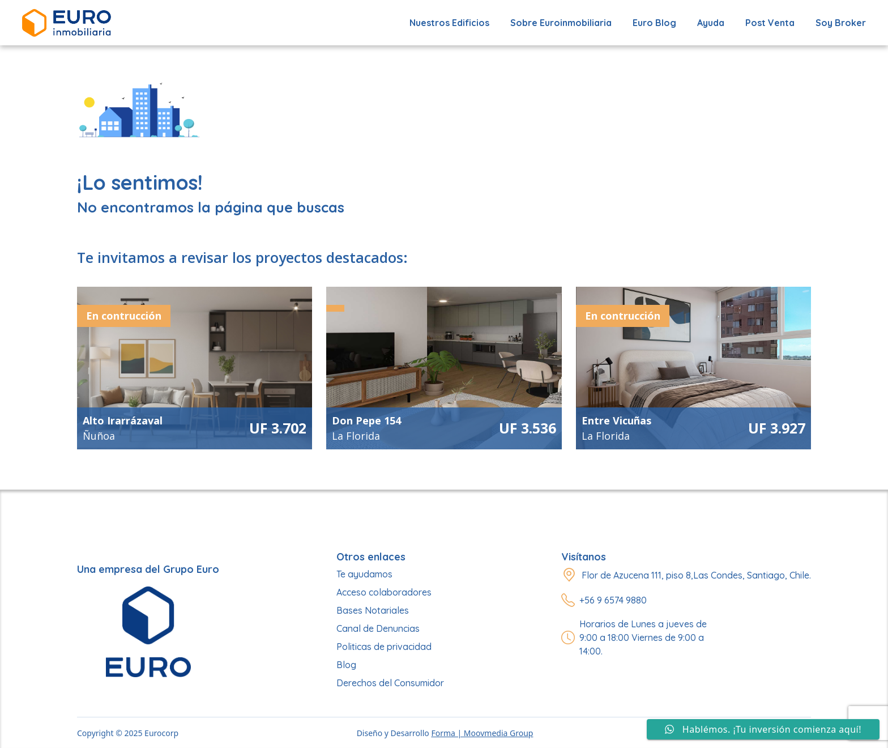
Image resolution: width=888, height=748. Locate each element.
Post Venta (770, 22)
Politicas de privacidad (384, 646)
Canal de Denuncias (378, 628)
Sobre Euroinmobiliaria (561, 22)
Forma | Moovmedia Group (482, 733)
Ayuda (710, 22)
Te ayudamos (364, 574)
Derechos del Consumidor (390, 682)
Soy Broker (841, 22)
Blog (346, 664)
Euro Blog (654, 22)
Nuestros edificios (449, 22)
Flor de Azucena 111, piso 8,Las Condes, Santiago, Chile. (696, 575)
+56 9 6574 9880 (613, 600)
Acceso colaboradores (384, 592)
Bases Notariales (372, 610)
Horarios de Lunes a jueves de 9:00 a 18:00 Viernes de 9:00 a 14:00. (643, 637)
